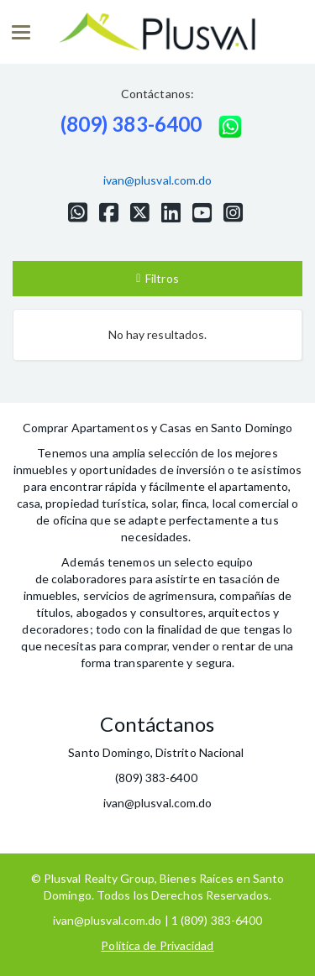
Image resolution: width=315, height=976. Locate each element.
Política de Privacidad (157, 945)
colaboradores (89, 579)
